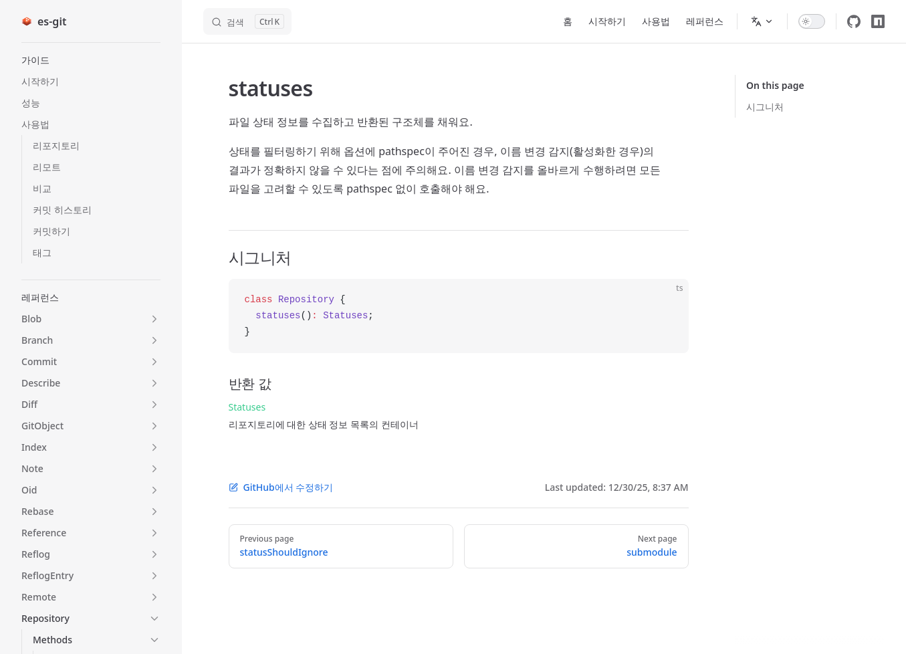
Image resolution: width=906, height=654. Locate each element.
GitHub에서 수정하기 (281, 487)
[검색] (247, 21)
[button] (90, 60)
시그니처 (765, 106)
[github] (854, 21)
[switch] (811, 21)
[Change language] (762, 21)
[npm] (878, 21)
